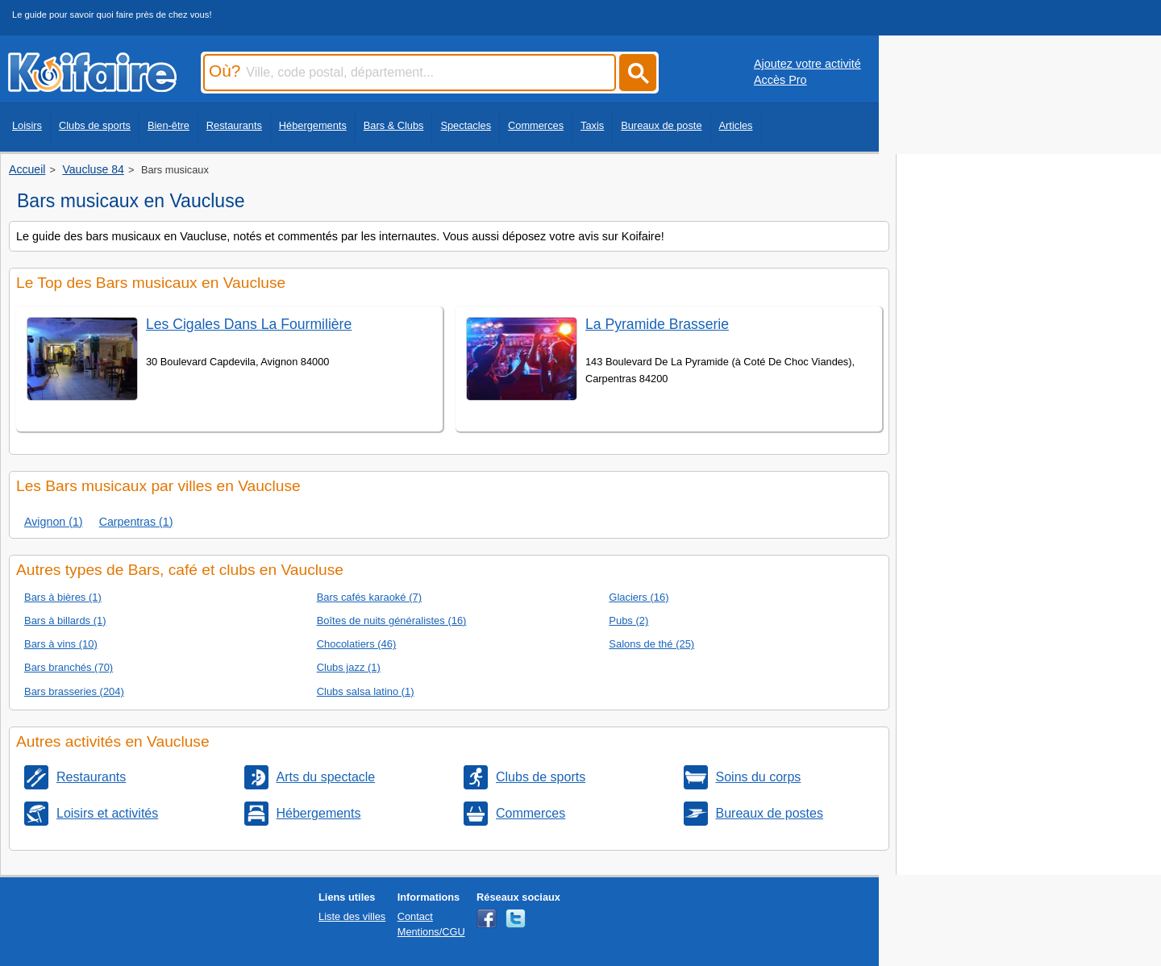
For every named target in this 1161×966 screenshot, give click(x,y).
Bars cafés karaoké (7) (369, 597)
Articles (736, 125)
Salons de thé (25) (651, 644)
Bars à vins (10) (61, 644)
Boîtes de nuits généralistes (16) (392, 620)
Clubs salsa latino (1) (365, 691)
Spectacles (465, 125)
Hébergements (313, 125)
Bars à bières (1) (63, 597)
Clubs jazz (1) (349, 667)
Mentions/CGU (431, 932)
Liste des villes (351, 916)
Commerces (536, 125)
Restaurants (234, 125)
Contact (415, 916)
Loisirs (27, 125)
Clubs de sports (95, 125)
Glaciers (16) (638, 597)
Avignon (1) (53, 521)
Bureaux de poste (661, 125)
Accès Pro (780, 79)
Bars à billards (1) (65, 620)
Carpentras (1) (136, 521)
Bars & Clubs (394, 125)
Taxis (592, 125)
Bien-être (168, 125)
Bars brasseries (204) (74, 691)
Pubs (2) (628, 620)
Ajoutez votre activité (807, 63)
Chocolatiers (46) (357, 644)
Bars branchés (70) (68, 667)
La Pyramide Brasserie (657, 324)
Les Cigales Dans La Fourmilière (249, 324)
